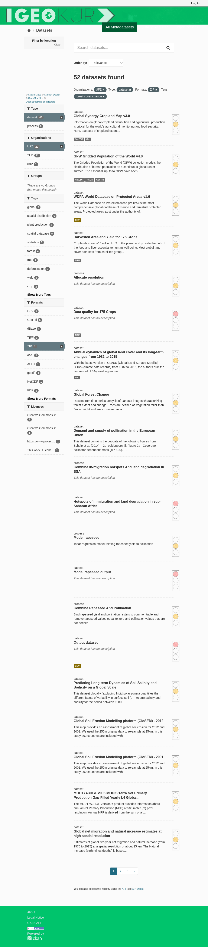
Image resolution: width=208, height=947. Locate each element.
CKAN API (34, 923)
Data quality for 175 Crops (95, 312)
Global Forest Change (91, 394)
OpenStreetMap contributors (40, 101)
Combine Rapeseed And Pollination (102, 608)
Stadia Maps (34, 94)
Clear (57, 44)
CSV (77, 220)
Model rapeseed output (92, 572)
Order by (80, 63)
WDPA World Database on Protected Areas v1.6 (112, 196)
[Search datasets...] (118, 48)
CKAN (34, 938)
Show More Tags (39, 294)
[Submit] (168, 48)
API (124, 888)
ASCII (90, 179)
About (31, 912)
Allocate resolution (89, 277)
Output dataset (86, 642)
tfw (88, 139)
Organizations (186, 27)
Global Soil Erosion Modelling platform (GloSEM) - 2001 (118, 757)
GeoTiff (79, 139)
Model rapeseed (87, 537)
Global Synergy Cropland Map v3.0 (102, 116)
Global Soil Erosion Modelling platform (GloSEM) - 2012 (118, 721)
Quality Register (154, 27)
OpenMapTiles (35, 98)
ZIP (76, 377)
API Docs (137, 888)
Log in (195, 3)
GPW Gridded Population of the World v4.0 (108, 156)
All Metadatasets (119, 27)
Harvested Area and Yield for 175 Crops (105, 237)
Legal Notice (35, 917)
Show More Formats (41, 398)
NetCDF (79, 179)
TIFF (77, 260)
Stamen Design (52, 94)
